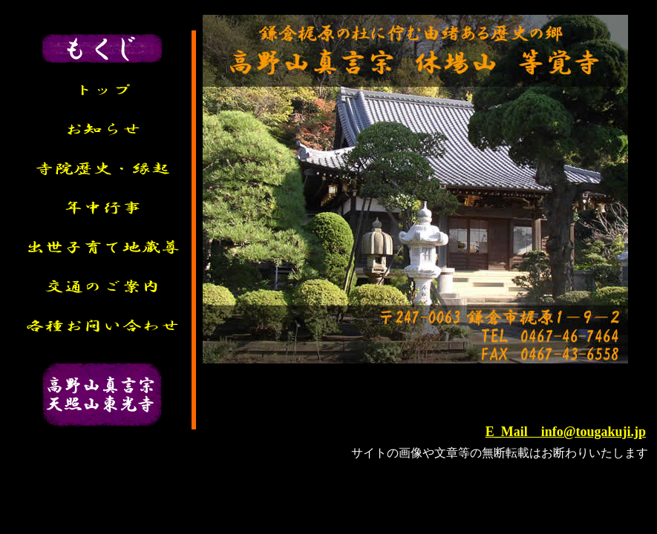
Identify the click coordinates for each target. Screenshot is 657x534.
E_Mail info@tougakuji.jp (566, 431)
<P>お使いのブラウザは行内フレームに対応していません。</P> (425, 393)
